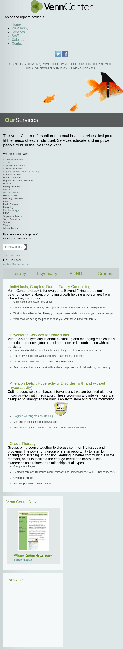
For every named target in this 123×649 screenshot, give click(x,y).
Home (16, 24)
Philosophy (20, 28)
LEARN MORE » (76, 427)
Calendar (19, 40)
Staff (15, 36)
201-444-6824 (13, 255)
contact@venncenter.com (17, 264)
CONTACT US (13, 247)
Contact (17, 43)
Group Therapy (11, 192)
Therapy (18, 273)
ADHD (6, 162)
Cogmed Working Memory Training (21, 171)
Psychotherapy (11, 210)
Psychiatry (47, 273)
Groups (104, 273)
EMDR (6, 189)
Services (18, 32)
